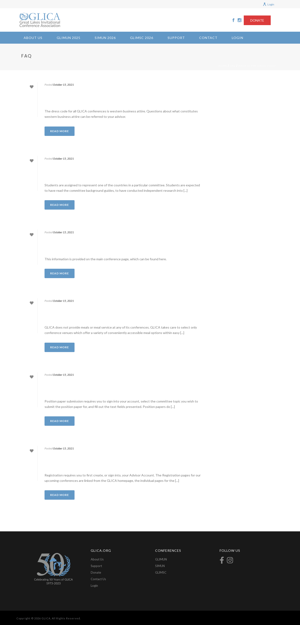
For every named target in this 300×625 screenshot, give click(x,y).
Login (268, 4)
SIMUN (160, 566)
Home (222, 65)
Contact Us (98, 579)
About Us (33, 38)
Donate (96, 572)
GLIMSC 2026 (141, 38)
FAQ (233, 65)
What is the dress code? (257, 65)
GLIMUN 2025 (68, 38)
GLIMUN (161, 559)
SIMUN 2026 (105, 38)
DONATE (257, 20)
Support (176, 38)
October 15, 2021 (63, 84)
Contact (208, 38)
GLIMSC (160, 572)
